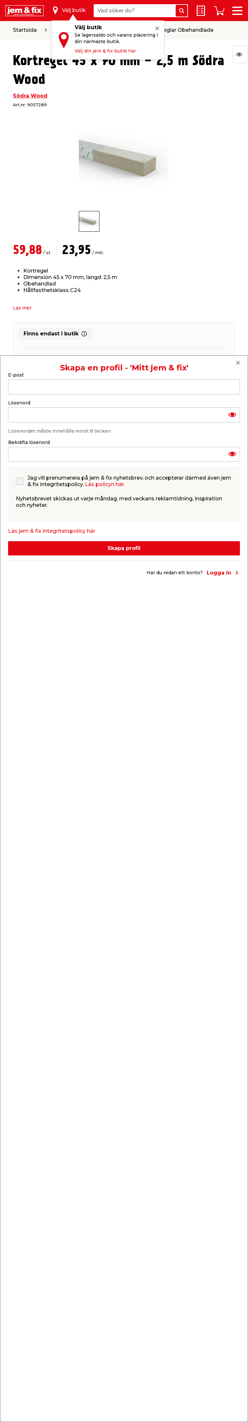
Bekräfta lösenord (29, 442)
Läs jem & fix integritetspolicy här (51, 531)
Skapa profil (124, 548)
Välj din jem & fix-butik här (105, 51)
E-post (16, 375)
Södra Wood (30, 96)
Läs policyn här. (105, 484)
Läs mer (22, 308)
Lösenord (19, 403)
